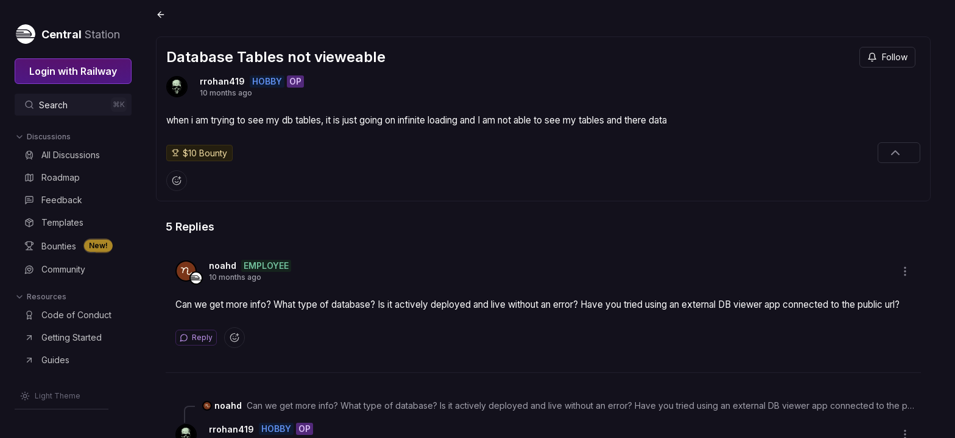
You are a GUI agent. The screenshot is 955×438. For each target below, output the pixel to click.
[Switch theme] (50, 396)
